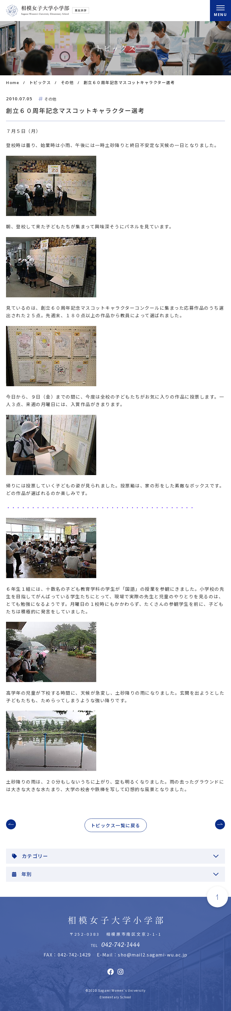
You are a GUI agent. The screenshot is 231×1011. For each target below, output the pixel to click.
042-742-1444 (120, 945)
